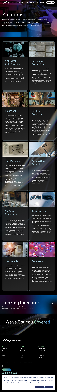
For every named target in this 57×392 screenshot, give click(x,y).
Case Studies (40, 352)
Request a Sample (23, 352)
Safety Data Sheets (41, 348)
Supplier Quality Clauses (42, 350)
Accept (39, 387)
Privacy (3, 350)
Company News (41, 355)
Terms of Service (5, 348)
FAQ (3, 352)
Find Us (21, 355)
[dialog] (28, 382)
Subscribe (6, 369)
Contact (4, 355)
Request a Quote (23, 350)
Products (40, 357)
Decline (49, 387)
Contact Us (28, 328)
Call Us (21, 357)
